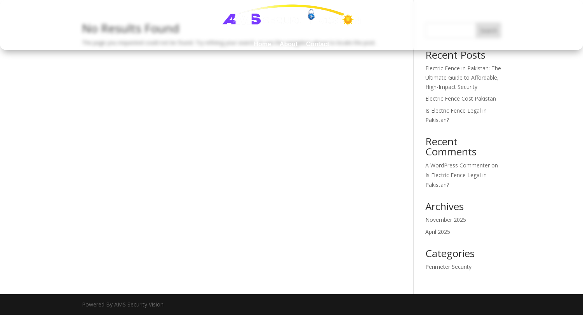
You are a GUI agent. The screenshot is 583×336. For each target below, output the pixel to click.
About (289, 44)
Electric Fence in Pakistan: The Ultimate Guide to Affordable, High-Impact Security (463, 77)
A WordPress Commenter (457, 165)
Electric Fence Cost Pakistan (460, 98)
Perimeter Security (448, 266)
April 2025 (437, 231)
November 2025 (445, 219)
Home (262, 44)
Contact (317, 44)
